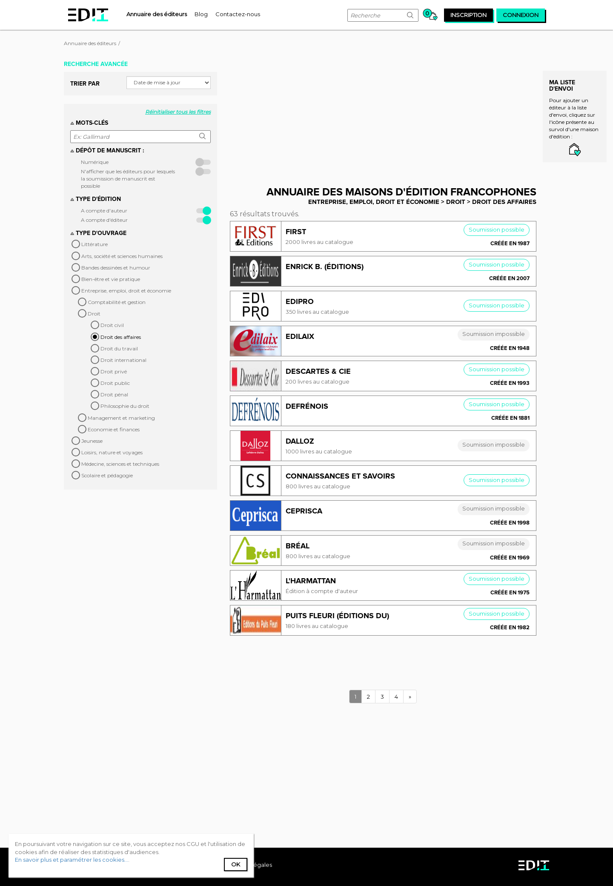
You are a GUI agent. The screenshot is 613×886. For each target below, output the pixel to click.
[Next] (410, 697)
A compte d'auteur (104, 210)
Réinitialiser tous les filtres (178, 112)
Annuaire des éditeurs (90, 43)
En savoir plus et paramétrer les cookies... (71, 859)
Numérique (95, 162)
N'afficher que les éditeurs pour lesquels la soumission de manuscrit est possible (128, 178)
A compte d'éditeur (104, 220)
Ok (235, 864)
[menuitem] (156, 14)
